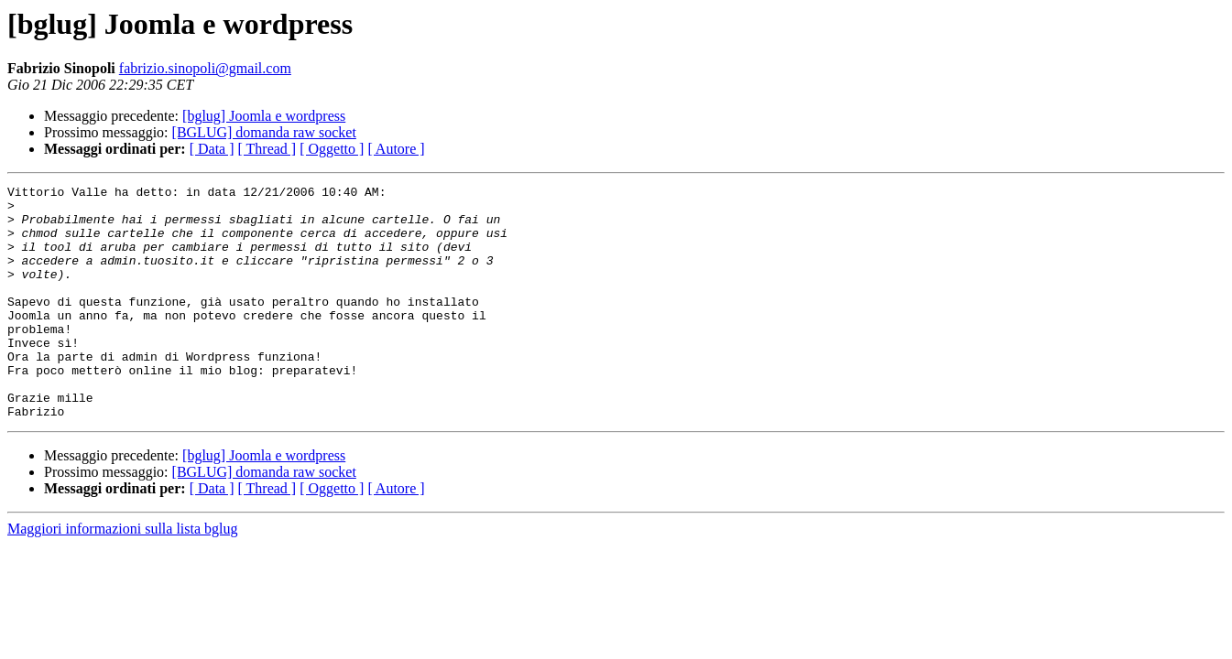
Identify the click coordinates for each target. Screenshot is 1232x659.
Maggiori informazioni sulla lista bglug (122, 575)
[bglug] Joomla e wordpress (263, 116)
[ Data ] (212, 149)
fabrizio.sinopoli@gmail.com (205, 68)
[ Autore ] (395, 149)
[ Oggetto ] (332, 149)
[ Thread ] (267, 149)
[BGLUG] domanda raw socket (264, 132)
